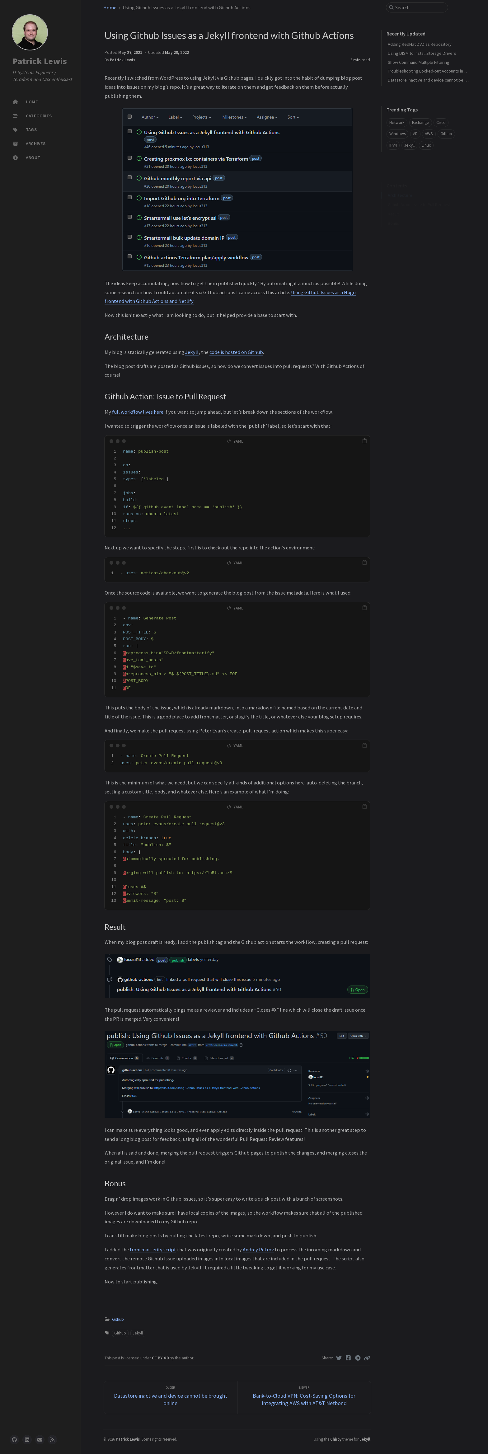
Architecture (400, 185)
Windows (397, 133)
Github (118, 1319)
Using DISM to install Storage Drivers (422, 53)
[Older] (171, 1397)
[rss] (52, 1439)
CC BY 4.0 (161, 1358)
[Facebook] (348, 1358)
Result (393, 204)
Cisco (441, 122)
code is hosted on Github (236, 352)
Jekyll (192, 352)
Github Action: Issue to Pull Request (419, 195)
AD (415, 133)
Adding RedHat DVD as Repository (420, 44)
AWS (429, 133)
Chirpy (335, 1439)
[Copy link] (367, 1358)
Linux (426, 145)
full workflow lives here (137, 412)
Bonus (393, 213)
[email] (39, 1439)
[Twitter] (339, 1358)
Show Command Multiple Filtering (418, 62)
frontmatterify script (153, 1249)
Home (109, 7)
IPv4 (393, 145)
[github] (14, 1439)
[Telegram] (358, 1358)
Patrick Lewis (39, 61)
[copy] (364, 441)
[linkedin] (27, 1439)
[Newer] (304, 1397)
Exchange (420, 122)
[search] (419, 7)
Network (397, 122)
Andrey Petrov (258, 1249)
